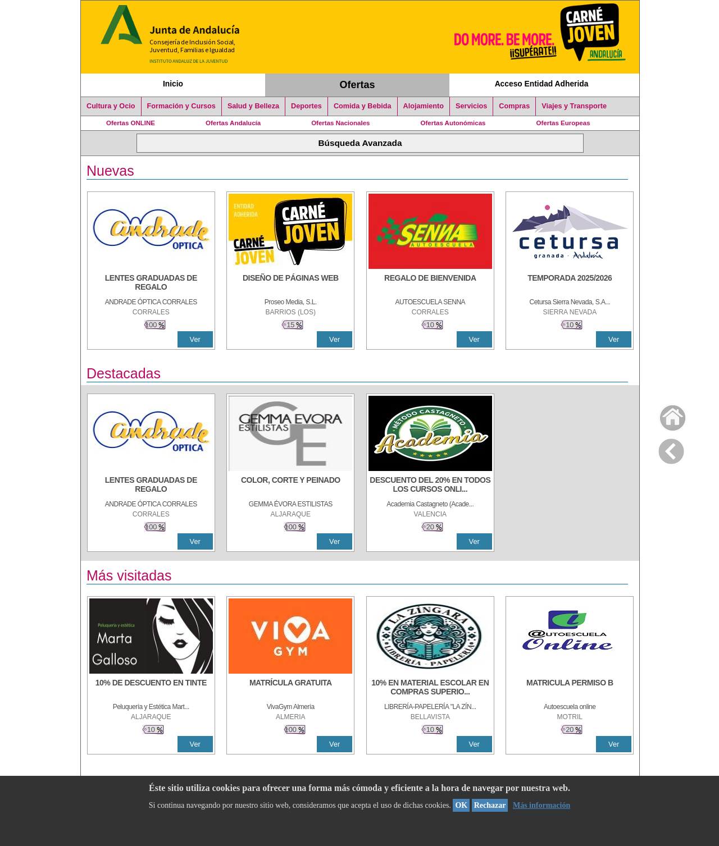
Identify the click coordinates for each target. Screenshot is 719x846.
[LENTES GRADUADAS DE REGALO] (151, 283)
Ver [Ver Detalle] (195, 339)
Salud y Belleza (253, 106)
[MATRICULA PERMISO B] (569, 688)
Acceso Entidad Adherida (542, 83)
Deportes (306, 106)
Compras (514, 106)
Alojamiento (423, 106)
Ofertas (357, 84)
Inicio (173, 83)
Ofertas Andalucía (233, 123)
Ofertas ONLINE (130, 123)
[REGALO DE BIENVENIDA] (430, 283)
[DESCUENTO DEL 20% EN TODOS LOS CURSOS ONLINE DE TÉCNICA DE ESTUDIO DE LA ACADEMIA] (430, 485)
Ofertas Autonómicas (452, 123)
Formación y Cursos (181, 106)
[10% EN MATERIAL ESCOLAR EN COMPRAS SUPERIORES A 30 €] (430, 688)
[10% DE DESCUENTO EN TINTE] (151, 688)
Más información (541, 805)
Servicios (471, 106)
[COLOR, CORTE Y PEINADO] (290, 485)
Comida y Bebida (363, 106)
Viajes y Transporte (574, 106)
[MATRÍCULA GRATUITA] (290, 688)
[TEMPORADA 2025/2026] (569, 283)
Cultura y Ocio (111, 106)
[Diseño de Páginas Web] (290, 283)
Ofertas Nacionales (340, 123)
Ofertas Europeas (563, 123)
